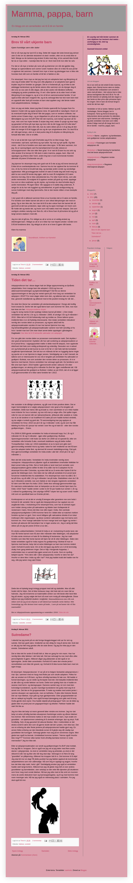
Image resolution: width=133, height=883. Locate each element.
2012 (92, 194)
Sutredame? (21, 635)
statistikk (22, 623)
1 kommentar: (37, 840)
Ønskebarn (91, 150)
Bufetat (90, 136)
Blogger (84, 870)
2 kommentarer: (37, 264)
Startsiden (45, 851)
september (96, 207)
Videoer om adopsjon (93, 322)
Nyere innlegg (17, 851)
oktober (95, 204)
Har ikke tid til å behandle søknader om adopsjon (41, 333)
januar (94, 241)
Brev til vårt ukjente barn (31, 42)
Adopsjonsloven (93, 157)
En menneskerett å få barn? (95, 303)
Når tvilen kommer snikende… (93, 342)
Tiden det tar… (23, 280)
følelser (21, 268)
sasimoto (68, 870)
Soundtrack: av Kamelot (41, 238)
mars (94, 224)
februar (95, 227)
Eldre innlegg (73, 851)
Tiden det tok (63, 612)
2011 (92, 197)
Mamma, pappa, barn (52, 14)
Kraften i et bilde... (93, 284)
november (96, 200)
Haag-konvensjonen (95, 164)
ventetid (27, 268)
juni (93, 214)
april (94, 220)
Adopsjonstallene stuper (36, 309)
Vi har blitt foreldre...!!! (93, 265)
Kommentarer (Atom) (29, 855)
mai (93, 217)
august (95, 210)
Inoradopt (91, 143)
